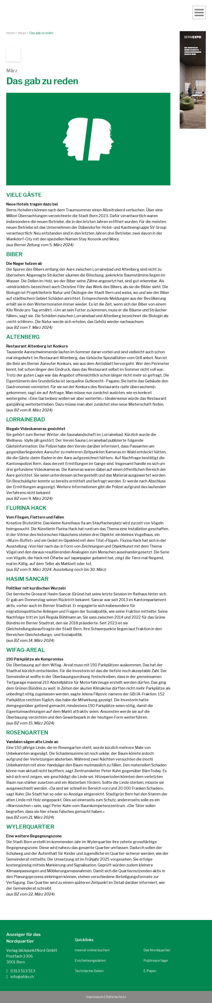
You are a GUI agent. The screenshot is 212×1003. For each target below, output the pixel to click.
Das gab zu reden (41, 33)
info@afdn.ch (20, 976)
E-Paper (150, 971)
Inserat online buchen (92, 950)
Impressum (95, 997)
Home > (11, 33)
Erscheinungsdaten (90, 961)
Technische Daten (89, 971)
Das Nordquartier (157, 950)
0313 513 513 (20, 970)
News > (23, 33)
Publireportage (155, 961)
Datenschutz (116, 997)
